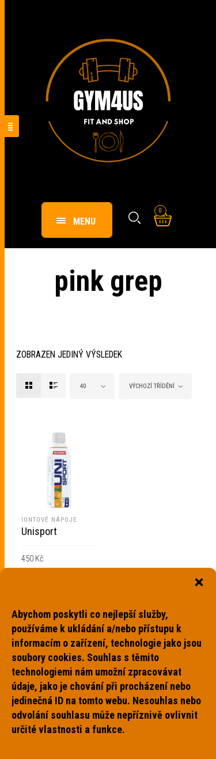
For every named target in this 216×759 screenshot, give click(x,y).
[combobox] (92, 386)
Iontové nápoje (49, 519)
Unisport (39, 531)
